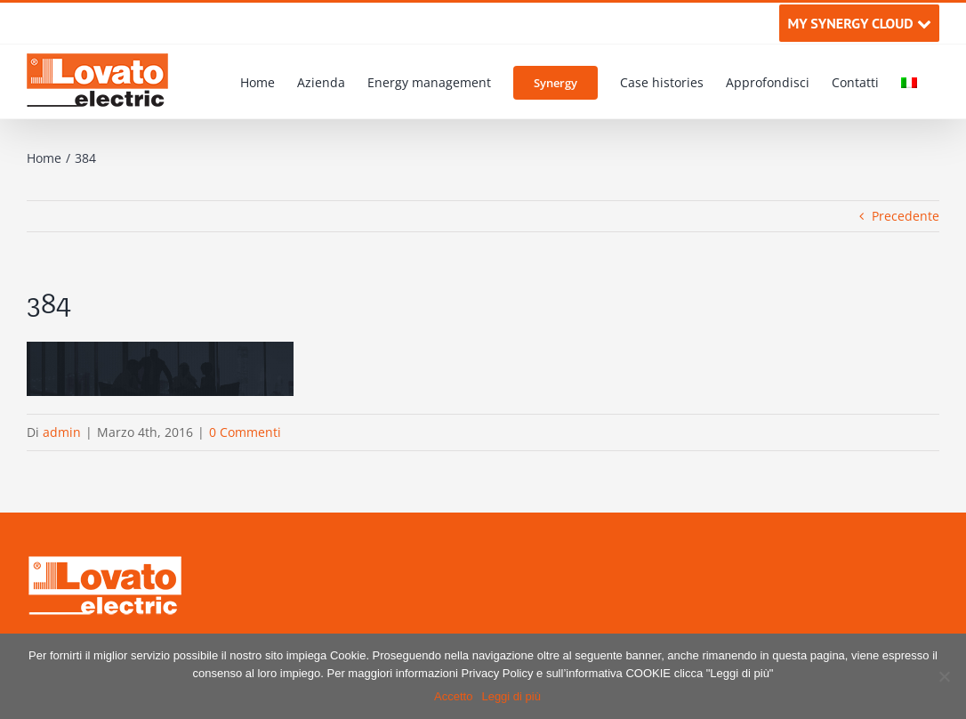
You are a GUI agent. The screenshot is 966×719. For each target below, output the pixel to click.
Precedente (905, 215)
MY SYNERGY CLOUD (858, 23)
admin (62, 432)
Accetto (453, 696)
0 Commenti (245, 432)
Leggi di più (511, 696)
